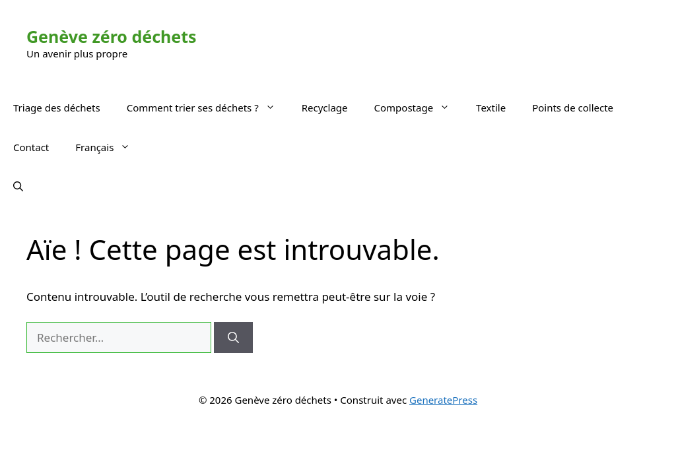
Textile (491, 107)
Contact (31, 147)
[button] (18, 186)
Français (109, 147)
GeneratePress (443, 399)
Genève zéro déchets (111, 36)
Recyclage (325, 107)
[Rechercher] (233, 338)
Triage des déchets (56, 107)
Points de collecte (572, 107)
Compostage (418, 107)
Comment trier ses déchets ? (207, 107)
